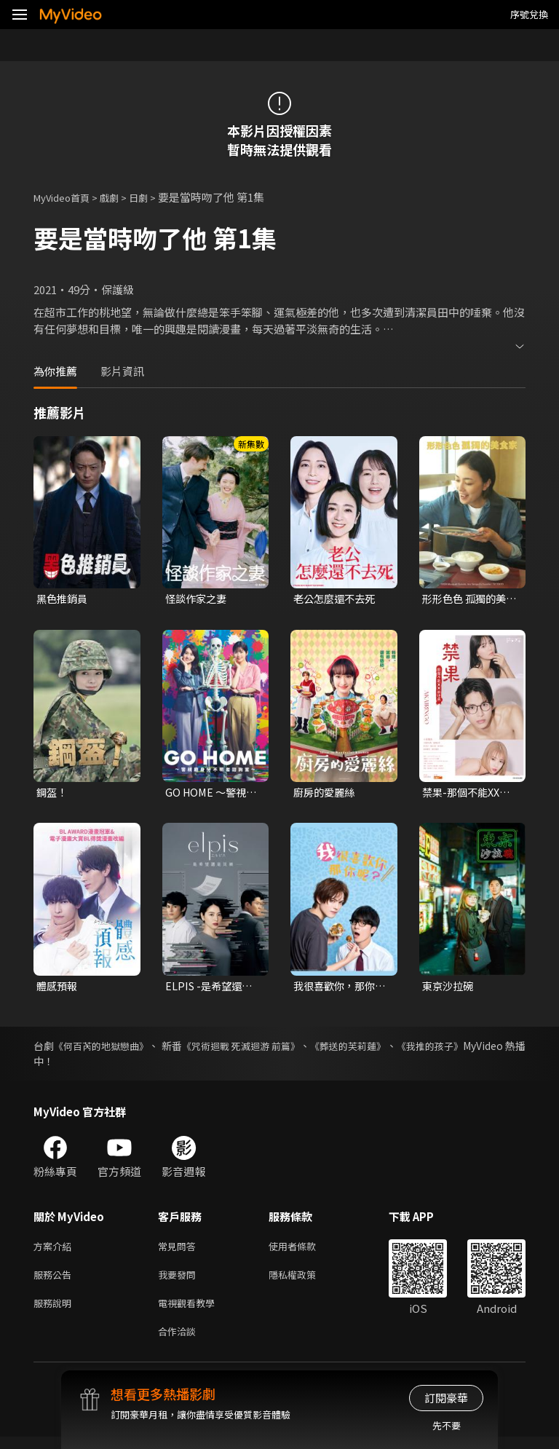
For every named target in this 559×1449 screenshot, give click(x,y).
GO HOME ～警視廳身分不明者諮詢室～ (209, 794)
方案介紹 (55, 1250)
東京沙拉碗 (449, 988)
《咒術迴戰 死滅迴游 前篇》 (275, 1049)
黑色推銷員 (63, 599)
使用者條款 (304, 1250)
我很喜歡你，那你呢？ (337, 989)
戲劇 (121, 197)
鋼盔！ (52, 794)
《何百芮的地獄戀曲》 (111, 1049)
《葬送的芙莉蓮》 (396, 1049)
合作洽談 (180, 1342)
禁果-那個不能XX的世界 (469, 794)
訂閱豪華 (446, 1397)
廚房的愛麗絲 (326, 794)
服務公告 (55, 1281)
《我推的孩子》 (490, 1049)
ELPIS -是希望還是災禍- (211, 989)
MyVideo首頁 (66, 197)
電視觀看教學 (190, 1311)
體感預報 (58, 988)
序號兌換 (529, 14)
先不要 (446, 1425)
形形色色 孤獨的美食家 (467, 599)
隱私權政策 (304, 1281)
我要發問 (180, 1281)
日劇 (153, 197)
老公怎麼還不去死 (337, 599)
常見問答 (180, 1250)
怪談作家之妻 (198, 599)
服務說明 (55, 1311)
